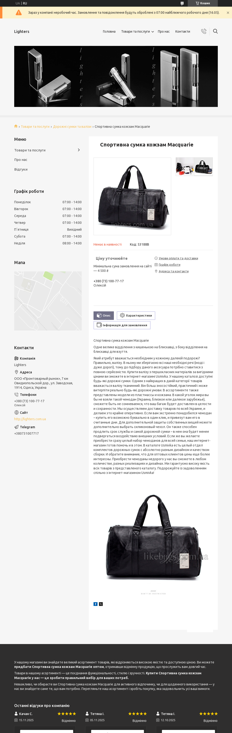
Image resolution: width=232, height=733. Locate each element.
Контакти (182, 31)
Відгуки (20, 169)
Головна (109, 31)
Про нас (164, 31)
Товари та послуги (135, 31)
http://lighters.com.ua (30, 419)
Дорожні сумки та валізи (72, 126)
